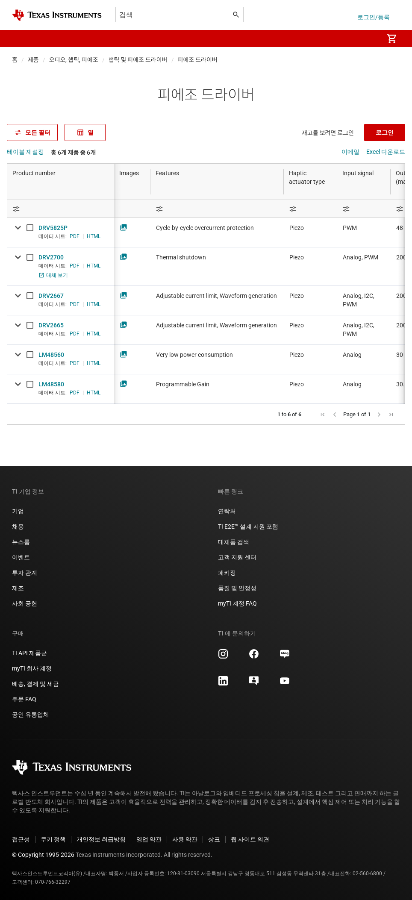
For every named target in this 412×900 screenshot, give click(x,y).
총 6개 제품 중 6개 (73, 152)
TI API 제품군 (29, 653)
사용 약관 (184, 839)
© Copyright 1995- (43, 854)
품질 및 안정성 (237, 588)
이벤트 (21, 557)
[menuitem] (368, 38)
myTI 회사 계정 (32, 668)
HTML (93, 236)
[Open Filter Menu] (60, 209)
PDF (74, 236)
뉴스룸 (21, 541)
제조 (18, 588)
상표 (214, 839)
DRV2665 (51, 325)
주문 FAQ (24, 699)
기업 (18, 511)
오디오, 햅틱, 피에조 (73, 59)
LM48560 (51, 354)
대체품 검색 (233, 541)
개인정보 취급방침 (101, 839)
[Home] (57, 15)
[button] (20, 38)
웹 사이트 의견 (250, 839)
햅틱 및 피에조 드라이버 (138, 59)
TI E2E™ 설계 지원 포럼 (248, 526)
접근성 (21, 839)
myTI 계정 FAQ (237, 603)
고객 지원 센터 (237, 557)
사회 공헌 (24, 603)
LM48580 (51, 384)
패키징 (227, 572)
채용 (18, 526)
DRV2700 (51, 257)
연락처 (227, 511)
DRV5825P (53, 227)
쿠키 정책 (53, 839)
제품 (33, 59)
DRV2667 (51, 295)
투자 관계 (24, 572)
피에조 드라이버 (198, 59)
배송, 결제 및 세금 (35, 683)
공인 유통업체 (30, 714)
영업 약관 (149, 839)
